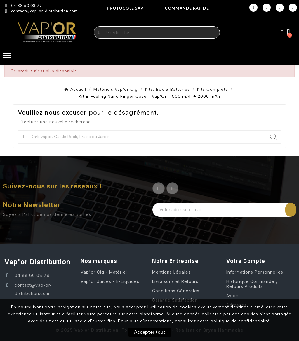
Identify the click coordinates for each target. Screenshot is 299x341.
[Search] (273, 137)
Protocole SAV (125, 8)
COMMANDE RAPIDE (187, 8)
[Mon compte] (282, 33)
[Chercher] (142, 137)
